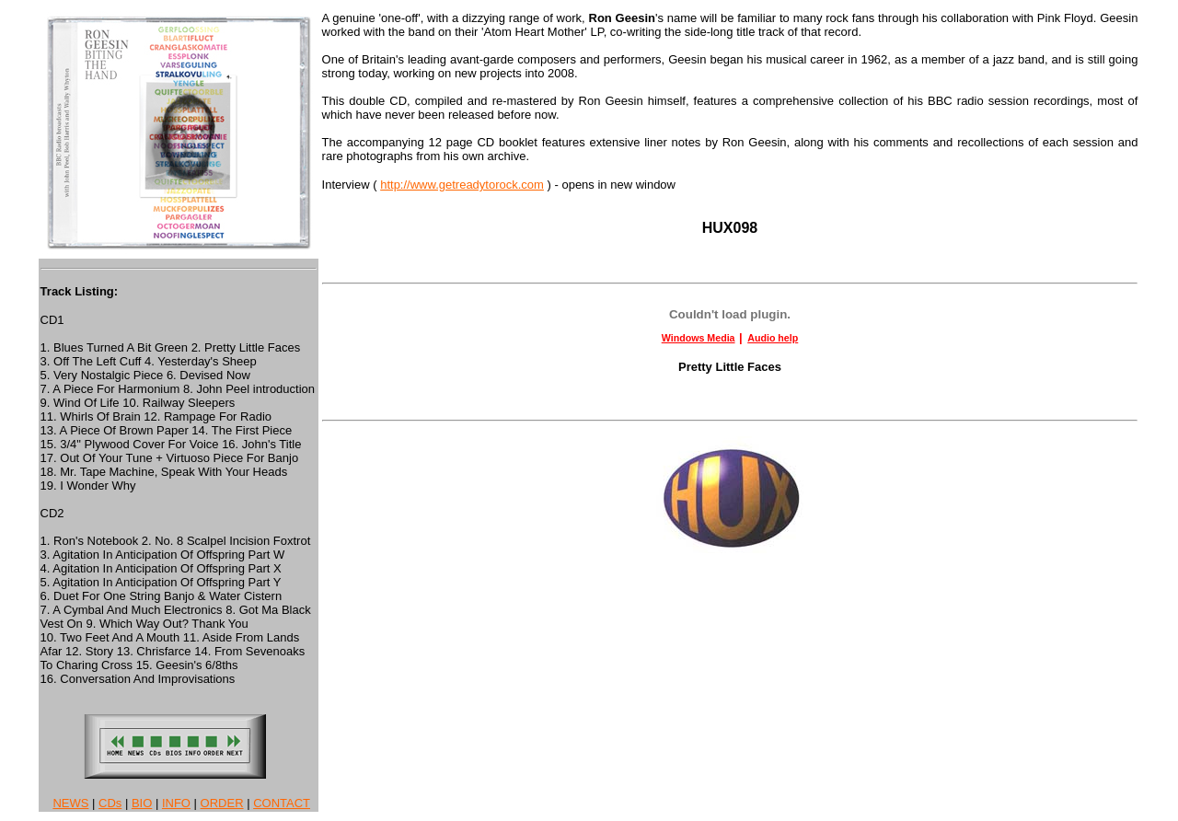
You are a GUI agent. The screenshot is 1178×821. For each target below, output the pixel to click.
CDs (109, 803)
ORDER (222, 803)
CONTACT (281, 803)
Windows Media (698, 337)
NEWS (70, 803)
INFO (176, 803)
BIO (142, 803)
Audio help (772, 337)
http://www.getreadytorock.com (462, 184)
